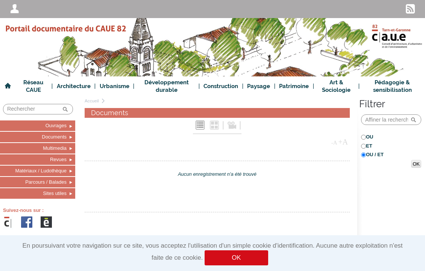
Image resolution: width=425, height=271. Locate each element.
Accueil (92, 100)
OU (369, 137)
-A (334, 143)
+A (343, 142)
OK (236, 257)
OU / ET (375, 154)
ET (369, 146)
